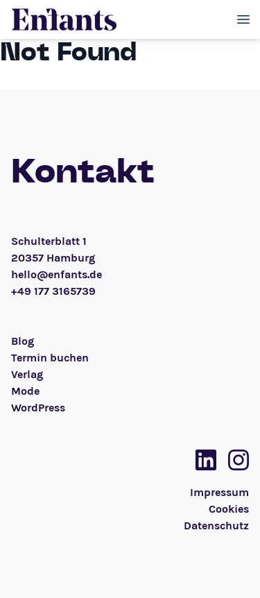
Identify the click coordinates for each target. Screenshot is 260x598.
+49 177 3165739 (53, 291)
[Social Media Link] (201, 460)
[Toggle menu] (243, 19)
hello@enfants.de (56, 274)
